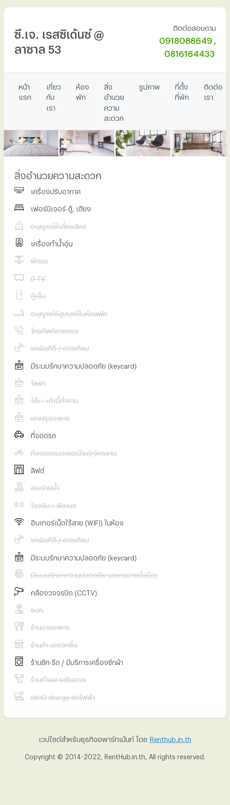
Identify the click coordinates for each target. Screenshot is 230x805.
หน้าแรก (25, 91)
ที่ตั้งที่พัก (182, 91)
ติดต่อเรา (213, 91)
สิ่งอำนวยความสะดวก (114, 101)
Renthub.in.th (170, 738)
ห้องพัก (82, 91)
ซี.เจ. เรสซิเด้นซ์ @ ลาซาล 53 (59, 39)
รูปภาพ (149, 85)
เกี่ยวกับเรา (53, 96)
